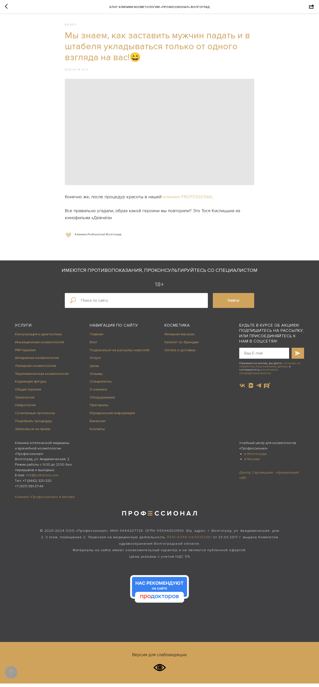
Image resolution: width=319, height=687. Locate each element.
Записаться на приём (32, 432)
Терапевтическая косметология (42, 377)
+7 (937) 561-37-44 (29, 490)
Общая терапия (28, 393)
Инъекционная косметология (39, 346)
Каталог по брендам (181, 346)
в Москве (252, 462)
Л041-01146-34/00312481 (189, 541)
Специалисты (101, 385)
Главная (96, 338)
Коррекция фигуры (30, 385)
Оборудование (102, 401)
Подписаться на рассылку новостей (119, 353)
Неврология (25, 409)
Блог (93, 346)
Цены (94, 369)
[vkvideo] (250, 389)
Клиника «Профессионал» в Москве (45, 500)
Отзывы (96, 377)
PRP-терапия (25, 353)
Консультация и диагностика (38, 338)
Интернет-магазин (179, 338)
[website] (267, 389)
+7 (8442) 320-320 (37, 484)
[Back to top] (11, 672)
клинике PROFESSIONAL (188, 198)
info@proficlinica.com (42, 479)
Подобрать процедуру (33, 424)
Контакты (97, 432)
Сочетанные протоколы (35, 416)
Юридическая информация (112, 416)
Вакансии (97, 424)
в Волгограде (255, 457)
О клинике (98, 393)
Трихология (24, 401)
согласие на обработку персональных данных (269, 368)
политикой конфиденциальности (258, 375)
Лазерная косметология (35, 369)
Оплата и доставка (179, 353)
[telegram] (259, 389)
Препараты (99, 409)
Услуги (23, 328)
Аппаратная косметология (37, 361)
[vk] (242, 389)
